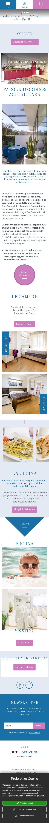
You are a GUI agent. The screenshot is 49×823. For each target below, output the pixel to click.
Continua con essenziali (24, 809)
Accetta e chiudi (24, 803)
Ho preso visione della (25, 733)
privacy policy (34, 733)
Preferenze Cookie (24, 816)
